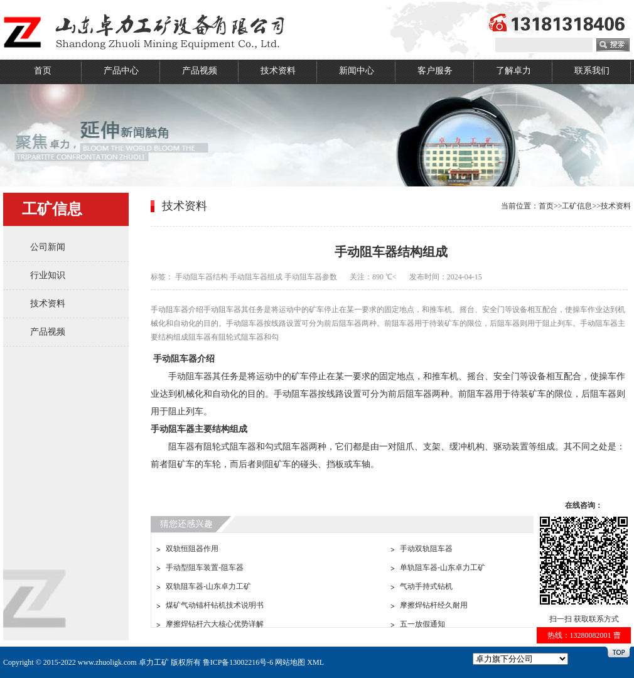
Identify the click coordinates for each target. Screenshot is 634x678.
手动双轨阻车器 (426, 548)
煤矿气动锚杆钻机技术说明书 (215, 605)
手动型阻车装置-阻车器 (205, 567)
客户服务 (435, 70)
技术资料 (278, 70)
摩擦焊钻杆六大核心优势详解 (215, 624)
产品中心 (121, 70)
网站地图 (290, 662)
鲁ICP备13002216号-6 (238, 662)
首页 (42, 70)
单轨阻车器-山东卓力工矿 (442, 567)
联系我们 (592, 70)
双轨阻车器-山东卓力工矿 (208, 586)
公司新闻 (47, 247)
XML (315, 662)
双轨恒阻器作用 (192, 548)
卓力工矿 (154, 662)
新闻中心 (356, 70)
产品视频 (199, 70)
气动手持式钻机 (426, 586)
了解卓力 (513, 70)
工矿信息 (577, 206)
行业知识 (47, 275)
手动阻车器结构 (201, 276)
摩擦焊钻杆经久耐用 (434, 605)
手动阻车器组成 (256, 276)
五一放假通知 (422, 624)
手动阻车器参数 (310, 276)
